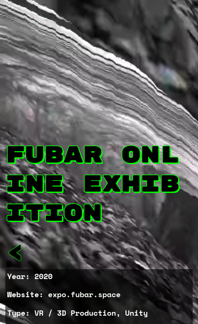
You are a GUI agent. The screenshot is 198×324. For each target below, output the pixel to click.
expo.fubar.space (84, 294)
